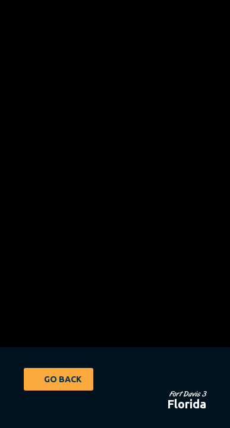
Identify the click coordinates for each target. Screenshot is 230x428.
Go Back (62, 379)
